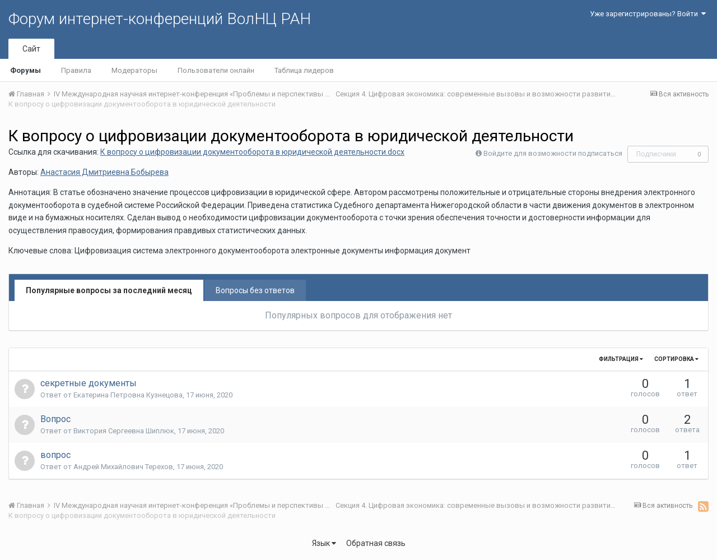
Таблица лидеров (304, 70)
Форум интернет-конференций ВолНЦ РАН (159, 19)
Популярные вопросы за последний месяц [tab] (109, 290)
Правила (76, 70)
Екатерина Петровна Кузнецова (128, 395)
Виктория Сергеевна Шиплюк (123, 431)
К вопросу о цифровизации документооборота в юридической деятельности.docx (252, 151)
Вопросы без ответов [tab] (255, 290)
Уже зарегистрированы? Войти (648, 14)
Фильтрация (621, 359)
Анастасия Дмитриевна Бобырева (104, 172)
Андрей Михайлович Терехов (123, 466)
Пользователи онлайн (216, 70)
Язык (324, 543)
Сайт (31, 48)
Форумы (25, 70)
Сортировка (676, 359)
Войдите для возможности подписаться (552, 153)
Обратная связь (376, 543)
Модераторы (134, 70)
